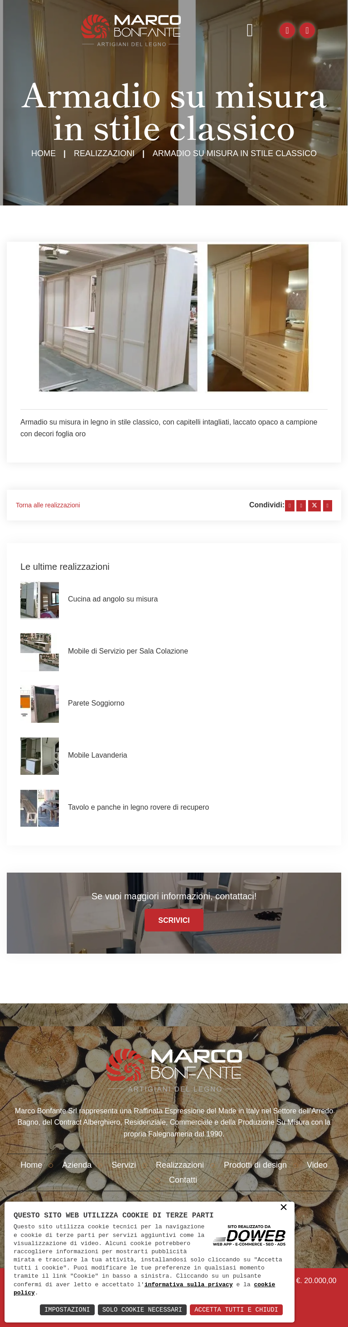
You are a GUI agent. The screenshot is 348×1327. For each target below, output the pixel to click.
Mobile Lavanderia (97, 755)
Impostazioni (67, 1309)
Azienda (77, 1164)
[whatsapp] (327, 505)
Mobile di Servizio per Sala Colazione (128, 651)
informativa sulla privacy (189, 1285)
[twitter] (314, 505)
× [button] (284, 1208)
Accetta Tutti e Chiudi (236, 1309)
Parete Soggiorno (96, 703)
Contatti (183, 1179)
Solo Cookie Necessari (142, 1309)
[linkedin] (300, 505)
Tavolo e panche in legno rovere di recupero (138, 807)
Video (317, 1164)
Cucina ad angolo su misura (113, 599)
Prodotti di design (255, 1164)
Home (43, 153)
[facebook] (289, 505)
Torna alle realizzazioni (48, 505)
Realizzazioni (104, 153)
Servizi (123, 1164)
